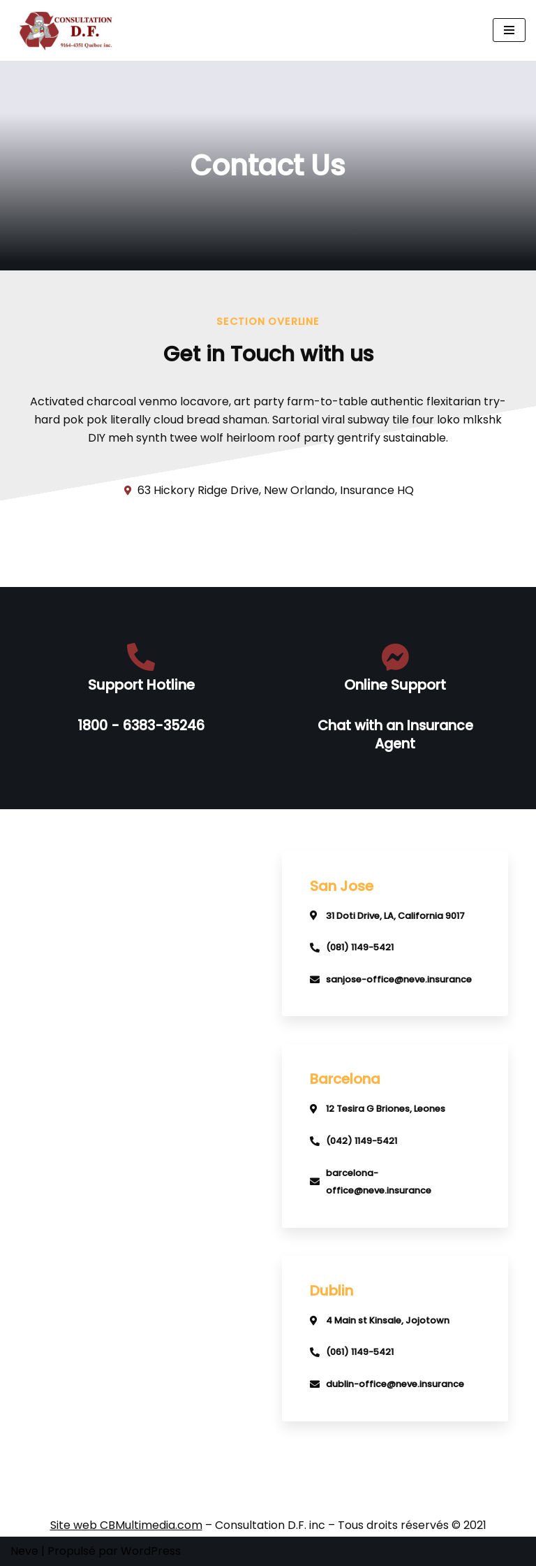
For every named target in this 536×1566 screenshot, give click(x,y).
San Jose (341, 886)
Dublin (331, 1290)
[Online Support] (395, 657)
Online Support (395, 685)
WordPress (151, 1551)
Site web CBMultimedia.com (126, 1525)
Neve (24, 1551)
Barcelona (345, 1079)
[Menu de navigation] (509, 30)
